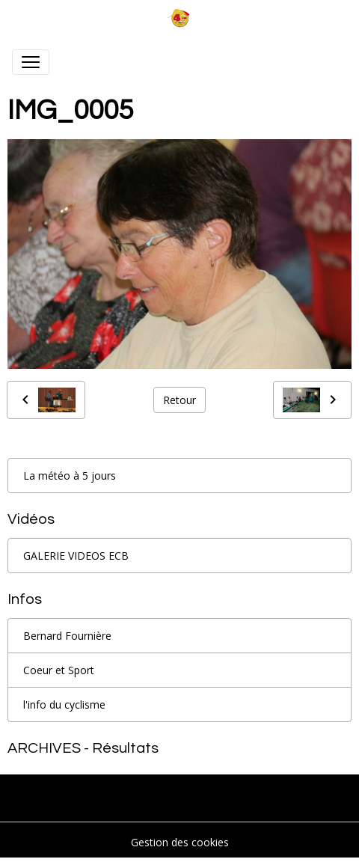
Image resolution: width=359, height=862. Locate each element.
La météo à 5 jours (69, 475)
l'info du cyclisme (64, 704)
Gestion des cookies (180, 842)
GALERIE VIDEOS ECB (76, 555)
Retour (179, 400)
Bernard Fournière (67, 636)
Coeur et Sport (58, 670)
